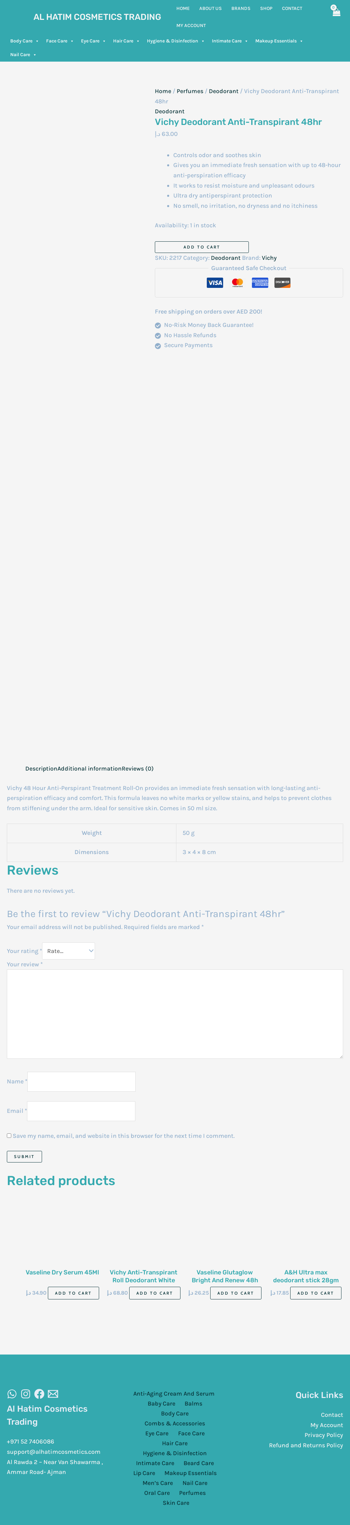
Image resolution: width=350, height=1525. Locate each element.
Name (17, 1084)
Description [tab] (41, 768)
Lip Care (145, 1458)
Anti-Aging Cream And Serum (173, 1397)
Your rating (24, 951)
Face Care (60, 41)
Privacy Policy (324, 1439)
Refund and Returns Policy (306, 1448)
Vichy (269, 258)
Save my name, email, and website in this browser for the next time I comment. (123, 1139)
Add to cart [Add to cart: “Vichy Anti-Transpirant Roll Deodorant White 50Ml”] (154, 1296)
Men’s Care (143, 1468)
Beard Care (197, 1447)
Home (163, 91)
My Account (326, 1428)
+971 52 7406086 (30, 1445)
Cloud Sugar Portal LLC (259, 1507)
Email (17, 1114)
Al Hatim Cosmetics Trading (97, 17)
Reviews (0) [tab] (140, 768)
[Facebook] (39, 1397)
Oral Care (209, 1468)
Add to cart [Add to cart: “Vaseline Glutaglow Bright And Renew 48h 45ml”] (235, 1296)
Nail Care (23, 55)
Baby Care (146, 1407)
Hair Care (126, 41)
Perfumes (190, 91)
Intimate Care (230, 41)
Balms (175, 1407)
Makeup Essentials (279, 41)
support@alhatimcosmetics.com (53, 1455)
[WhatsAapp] (12, 1397)
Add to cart (202, 247)
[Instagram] (26, 1397)
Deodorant (224, 91)
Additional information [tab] (91, 768)
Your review (25, 964)
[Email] (53, 1397)
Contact (332, 1418)
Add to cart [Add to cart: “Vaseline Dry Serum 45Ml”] (73, 1296)
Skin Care (192, 1478)
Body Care (24, 41)
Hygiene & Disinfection (176, 41)
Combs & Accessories (160, 1417)
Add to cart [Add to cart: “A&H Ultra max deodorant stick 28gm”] (315, 1296)
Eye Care (93, 41)
